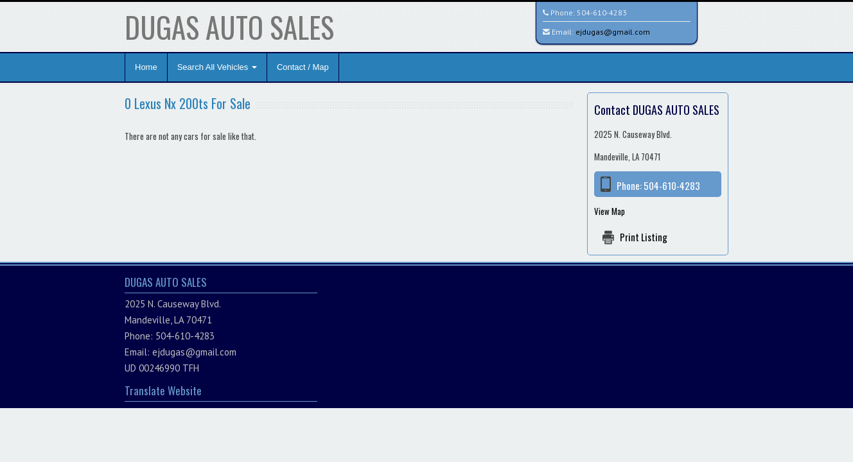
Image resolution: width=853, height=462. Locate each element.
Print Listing (643, 237)
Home (146, 67)
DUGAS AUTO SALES (229, 26)
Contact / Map (303, 67)
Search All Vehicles (217, 67)
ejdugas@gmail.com (613, 32)
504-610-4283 (602, 12)
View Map (609, 211)
